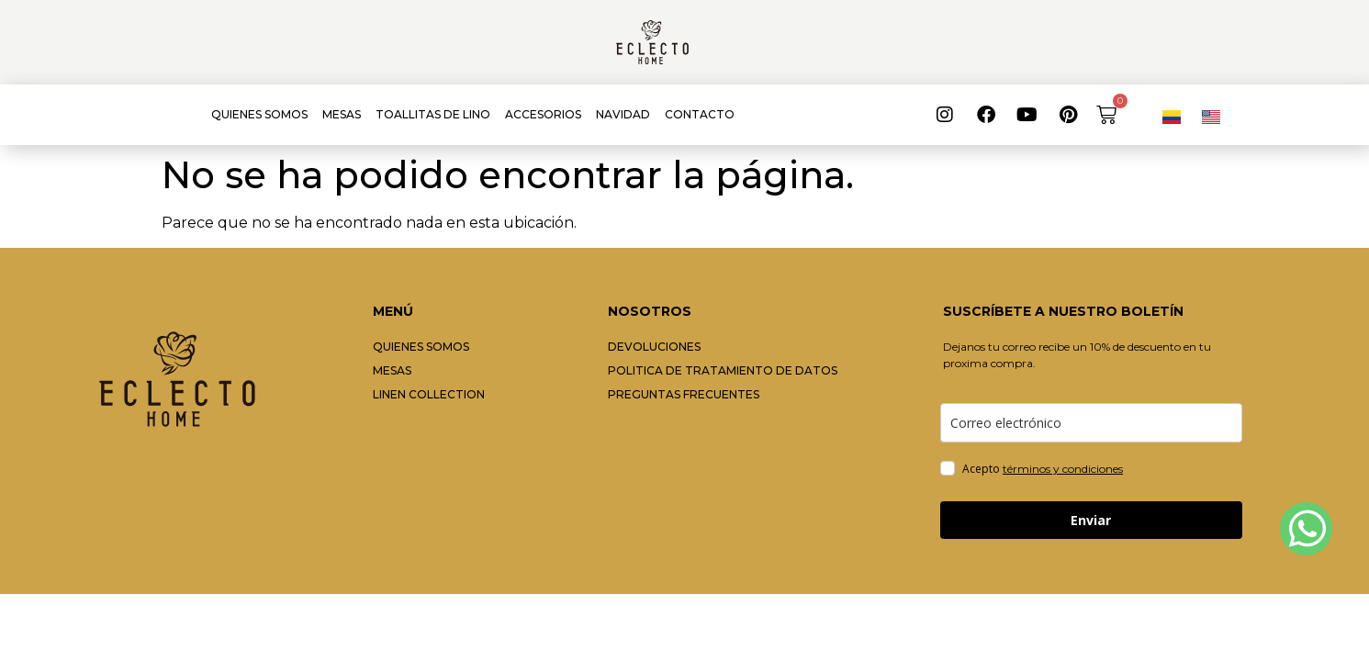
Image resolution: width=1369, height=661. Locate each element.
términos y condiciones (1063, 469)
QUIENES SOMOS (259, 114)
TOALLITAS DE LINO (433, 114)
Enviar (1091, 520)
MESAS (341, 114)
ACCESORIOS (543, 114)
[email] (1091, 423)
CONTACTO (700, 114)
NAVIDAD (623, 114)
